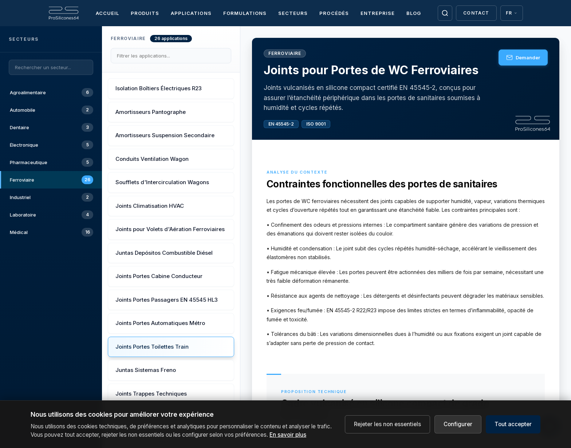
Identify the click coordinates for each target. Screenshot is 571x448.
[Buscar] (445, 13)
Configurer (458, 427)
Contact (476, 13)
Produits (145, 13)
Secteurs (293, 13)
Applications (191, 13)
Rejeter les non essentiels (387, 427)
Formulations (245, 13)
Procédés (333, 13)
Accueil (107, 13)
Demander (523, 57)
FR (511, 13)
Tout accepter (513, 427)
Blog (413, 13)
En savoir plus (287, 437)
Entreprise (378, 13)
